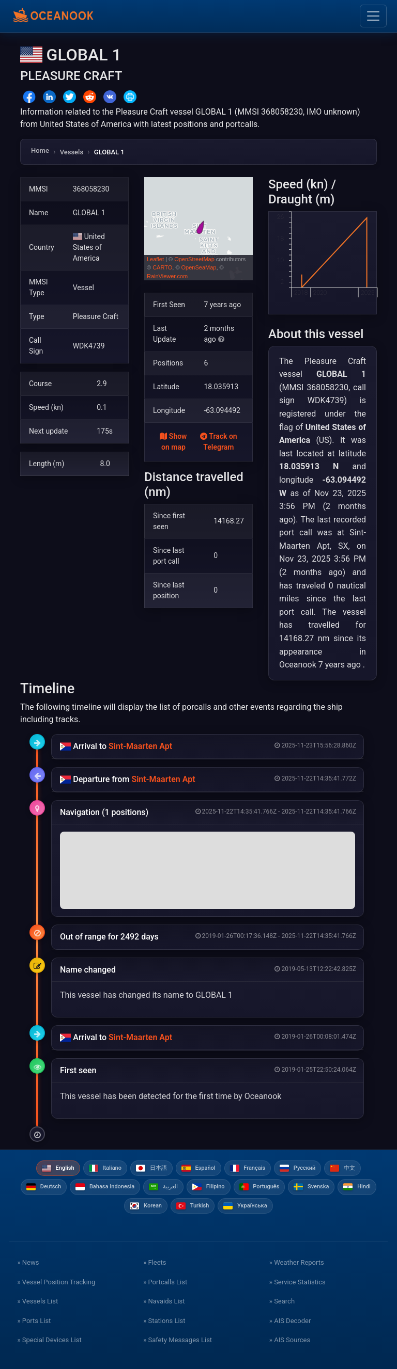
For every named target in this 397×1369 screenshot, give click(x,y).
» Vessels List (37, 1301)
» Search (282, 1301)
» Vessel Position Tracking (56, 1282)
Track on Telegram (218, 441)
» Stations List (164, 1321)
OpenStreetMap (194, 259)
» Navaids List (164, 1301)
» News (28, 1262)
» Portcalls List (165, 1282)
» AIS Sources (289, 1340)
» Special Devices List (49, 1340)
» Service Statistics (297, 1282)
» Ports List (34, 1321)
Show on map (173, 441)
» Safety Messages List (177, 1340)
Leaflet (155, 259)
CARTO (162, 267)
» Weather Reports (296, 1262)
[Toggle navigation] (373, 16)
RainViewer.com (167, 276)
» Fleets (154, 1262)
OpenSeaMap (199, 267)
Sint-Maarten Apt (140, 746)
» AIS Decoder (290, 1321)
